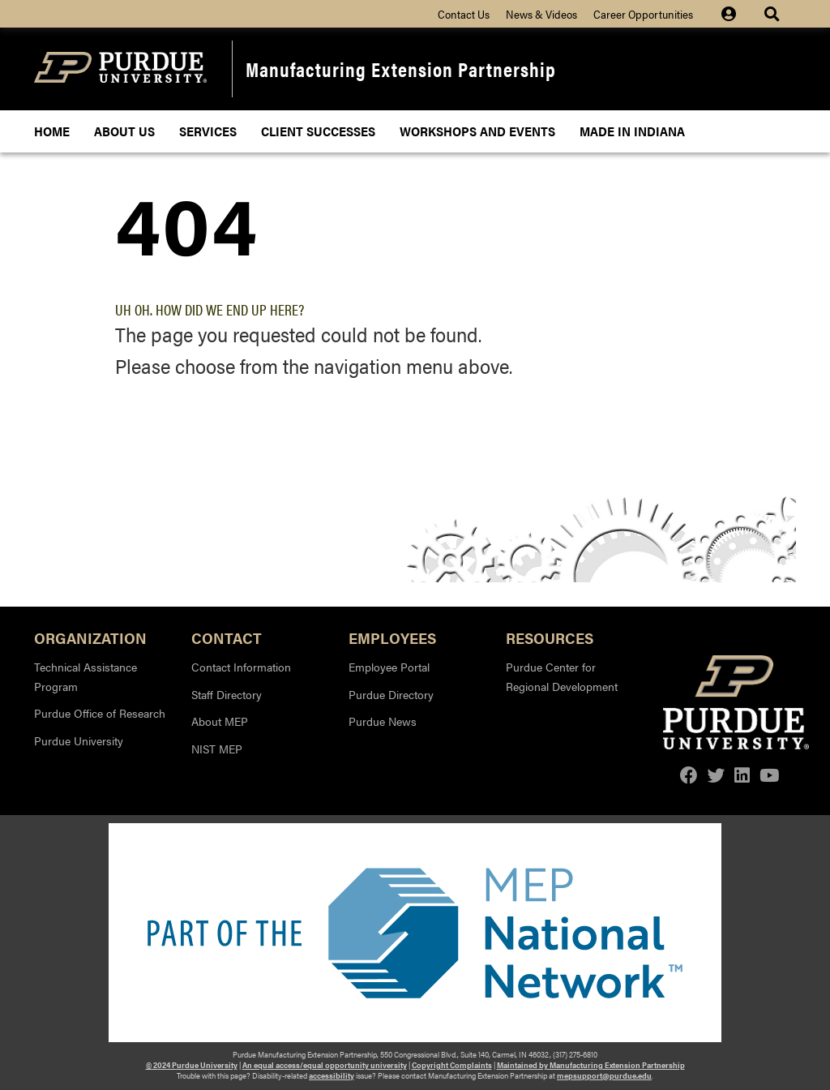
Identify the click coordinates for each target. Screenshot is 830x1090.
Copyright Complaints (452, 1065)
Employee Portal (389, 667)
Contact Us (464, 14)
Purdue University (78, 740)
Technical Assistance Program (85, 676)
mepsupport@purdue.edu (604, 1075)
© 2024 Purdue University (191, 1065)
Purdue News (383, 721)
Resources (549, 637)
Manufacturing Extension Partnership (401, 68)
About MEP (219, 721)
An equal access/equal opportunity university (324, 1065)
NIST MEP (216, 748)
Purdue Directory (391, 694)
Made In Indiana (632, 131)
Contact (226, 637)
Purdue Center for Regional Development (562, 676)
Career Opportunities (643, 14)
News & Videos (541, 14)
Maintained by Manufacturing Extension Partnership (591, 1065)
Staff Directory (226, 694)
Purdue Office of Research (99, 713)
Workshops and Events (477, 131)
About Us (124, 131)
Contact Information (241, 667)
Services (208, 131)
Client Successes (318, 131)
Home (52, 131)
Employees (392, 637)
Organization (90, 637)
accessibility (331, 1075)
